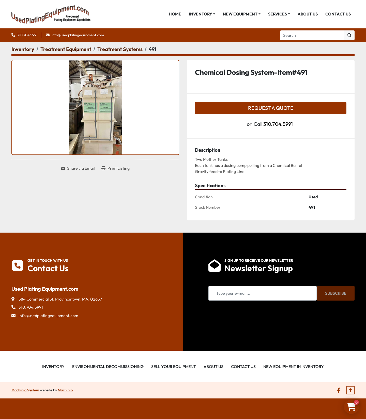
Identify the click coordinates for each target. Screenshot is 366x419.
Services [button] (277, 14)
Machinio (65, 391)
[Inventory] (22, 50)
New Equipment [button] (240, 14)
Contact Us (338, 14)
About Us (308, 14)
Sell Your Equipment (173, 367)
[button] (202, 14)
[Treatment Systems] (120, 50)
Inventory (200, 14)
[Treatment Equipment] (65, 50)
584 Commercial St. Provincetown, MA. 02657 (60, 299)
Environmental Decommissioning (108, 367)
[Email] (262, 294)
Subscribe (335, 293)
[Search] (312, 36)
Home (175, 14)
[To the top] (350, 391)
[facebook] (338, 391)
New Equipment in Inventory (293, 367)
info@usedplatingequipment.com (78, 35)
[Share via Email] (78, 169)
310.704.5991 (27, 35)
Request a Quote (270, 109)
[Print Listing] (115, 169)
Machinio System (25, 391)
